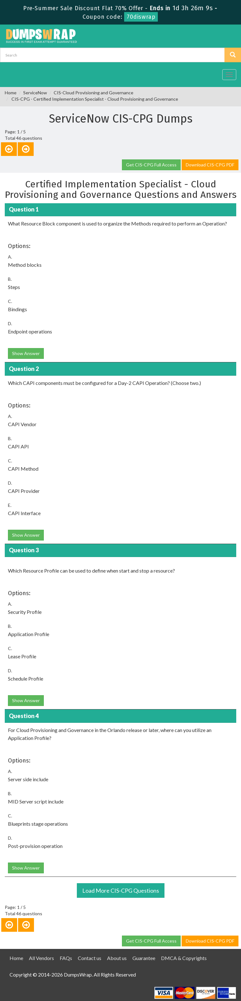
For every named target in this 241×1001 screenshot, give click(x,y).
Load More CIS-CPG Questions (120, 890)
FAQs (66, 958)
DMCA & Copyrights (184, 958)
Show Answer (26, 353)
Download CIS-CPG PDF (210, 164)
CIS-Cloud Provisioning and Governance (93, 92)
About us (117, 958)
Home (11, 92)
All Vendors (41, 958)
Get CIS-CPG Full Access (151, 164)
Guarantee (143, 958)
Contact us (89, 958)
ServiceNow (35, 92)
